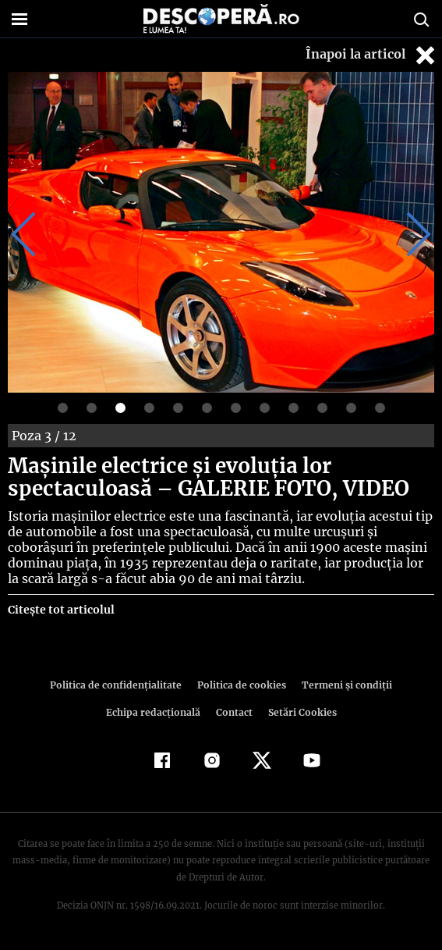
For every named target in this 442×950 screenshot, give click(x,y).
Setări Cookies (247, 712)
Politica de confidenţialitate (66, 685)
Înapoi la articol (371, 55)
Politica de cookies (187, 685)
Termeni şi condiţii (288, 685)
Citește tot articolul (60, 610)
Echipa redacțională (394, 685)
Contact (181, 712)
